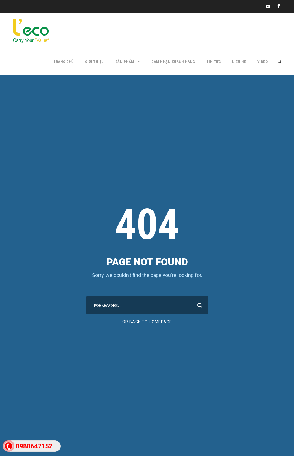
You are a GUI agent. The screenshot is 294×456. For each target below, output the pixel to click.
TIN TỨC (213, 62)
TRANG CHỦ (63, 62)
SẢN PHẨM (124, 62)
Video (262, 62)
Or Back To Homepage (147, 322)
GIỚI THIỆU (94, 62)
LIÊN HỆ (239, 62)
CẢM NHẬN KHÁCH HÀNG (173, 62)
